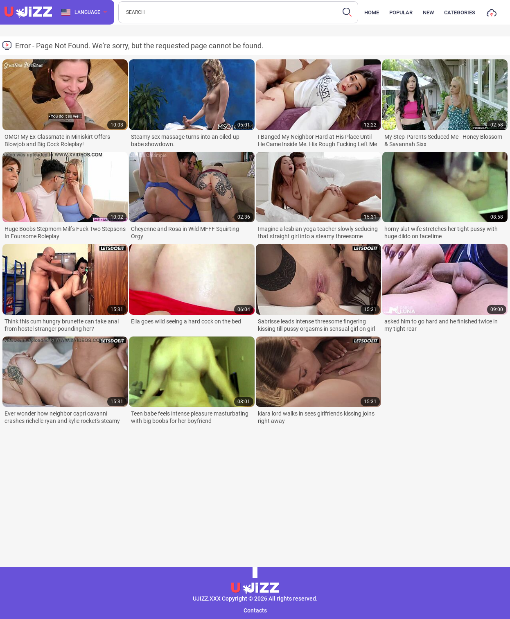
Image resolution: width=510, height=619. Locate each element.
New (428, 12)
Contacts (255, 610)
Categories (459, 12)
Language (80, 12)
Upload (491, 14)
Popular (401, 12)
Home (371, 12)
